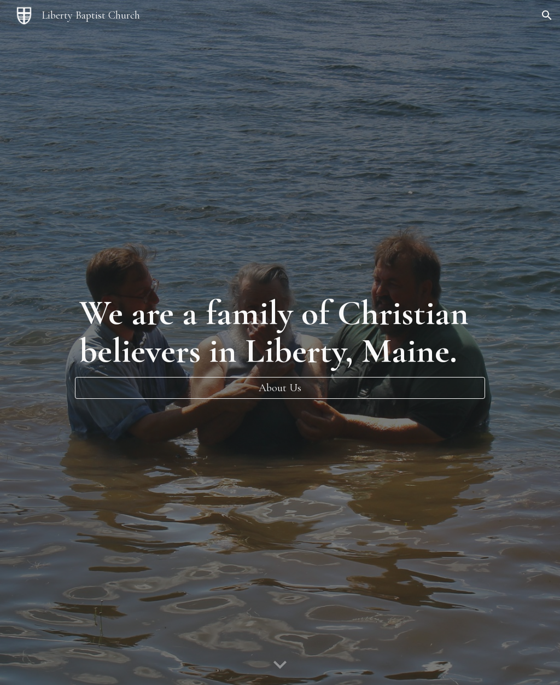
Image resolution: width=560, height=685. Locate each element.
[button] (547, 15)
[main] (280, 331)
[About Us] (280, 387)
